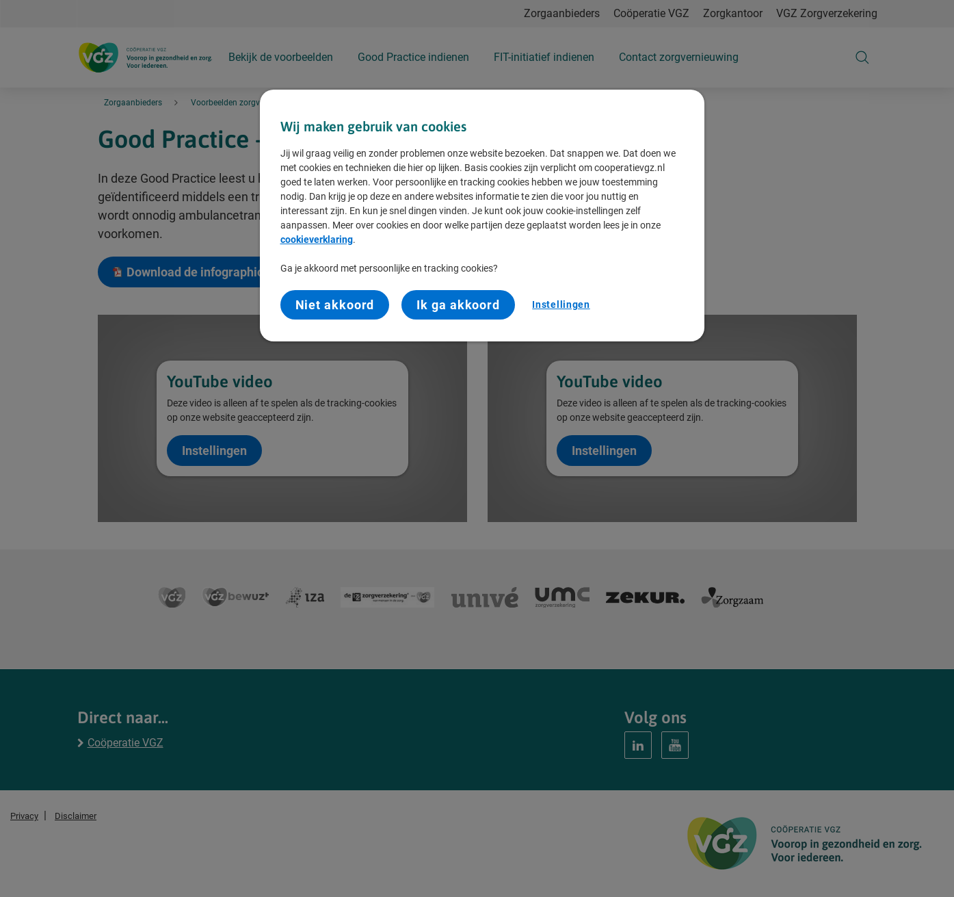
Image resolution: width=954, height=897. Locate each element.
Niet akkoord (335, 305)
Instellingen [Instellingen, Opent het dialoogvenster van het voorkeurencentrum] (560, 304)
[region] (482, 215)
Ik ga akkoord (458, 305)
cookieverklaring (316, 239)
